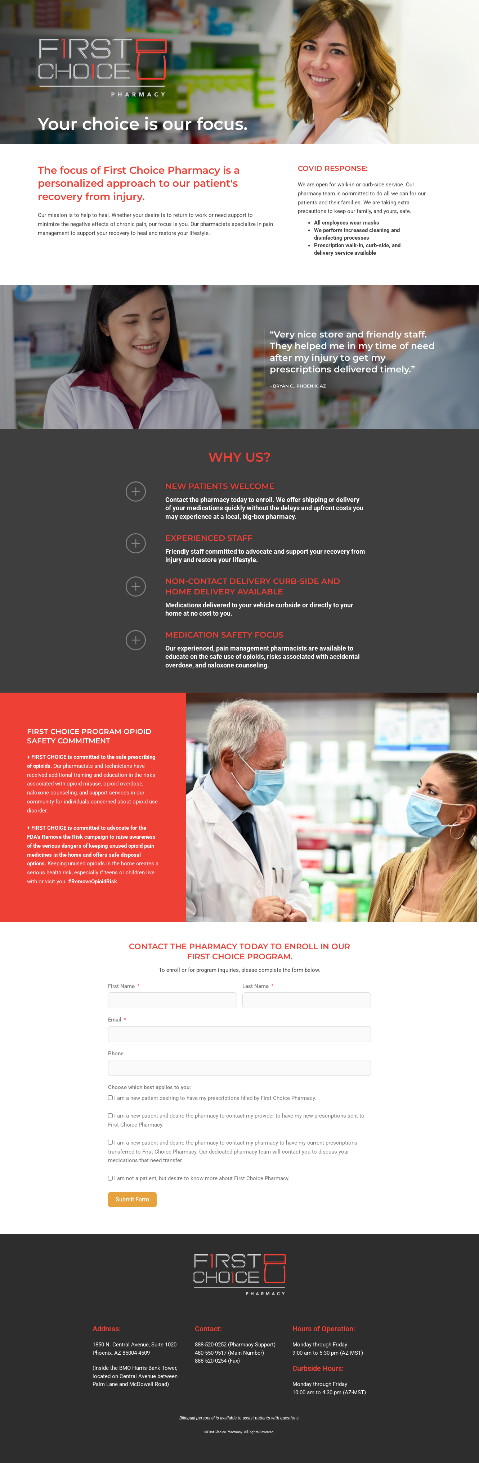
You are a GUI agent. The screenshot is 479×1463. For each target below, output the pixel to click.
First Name (121, 986)
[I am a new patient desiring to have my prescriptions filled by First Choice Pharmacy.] (110, 1097)
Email (114, 1019)
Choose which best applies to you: (149, 1087)
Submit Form (132, 1199)
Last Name (255, 986)
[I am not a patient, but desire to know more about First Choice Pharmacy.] (110, 1178)
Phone (116, 1053)
